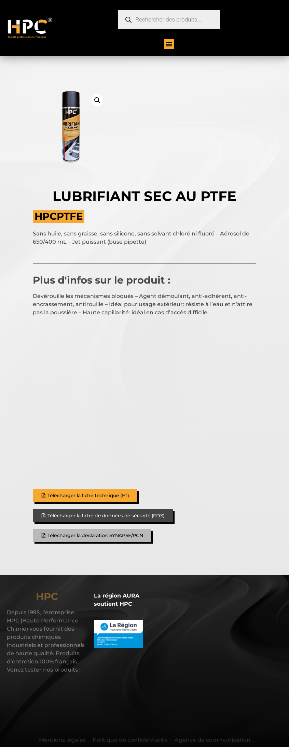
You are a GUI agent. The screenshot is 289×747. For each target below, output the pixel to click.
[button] (169, 44)
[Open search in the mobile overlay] (169, 19)
